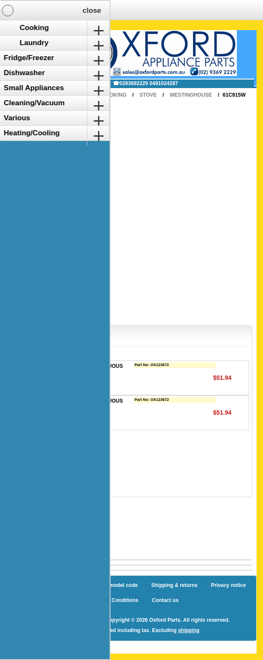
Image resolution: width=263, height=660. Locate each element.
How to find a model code (107, 585)
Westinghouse (190, 95)
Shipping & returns (174, 585)
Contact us (165, 600)
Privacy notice (228, 585)
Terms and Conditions (112, 600)
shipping (189, 630)
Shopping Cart (40, 40)
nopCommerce (81, 620)
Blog (23, 585)
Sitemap (52, 585)
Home (81, 95)
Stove (148, 95)
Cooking (114, 95)
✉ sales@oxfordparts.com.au (64, 83)
